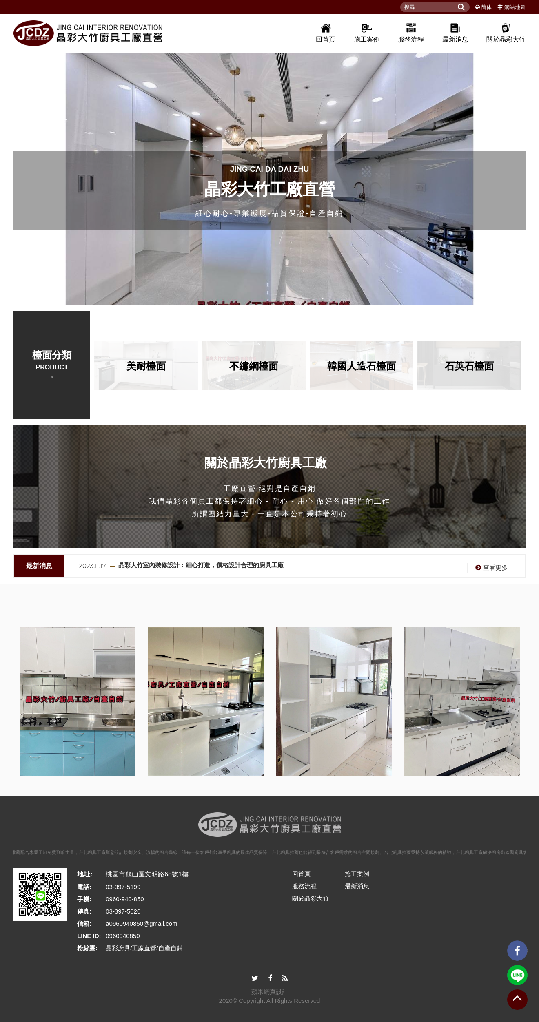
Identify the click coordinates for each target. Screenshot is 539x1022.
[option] (269, 177)
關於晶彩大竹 (506, 32)
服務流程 (411, 32)
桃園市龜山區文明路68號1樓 (147, 874)
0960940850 (123, 935)
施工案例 (367, 32)
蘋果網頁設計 (269, 991)
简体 (486, 7)
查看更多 (490, 563)
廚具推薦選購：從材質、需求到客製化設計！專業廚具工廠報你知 (209, 560)
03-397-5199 (123, 886)
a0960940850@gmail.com (141, 923)
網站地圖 (515, 7)
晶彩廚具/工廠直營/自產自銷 (144, 948)
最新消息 (455, 32)
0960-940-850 (125, 899)
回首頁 (325, 32)
